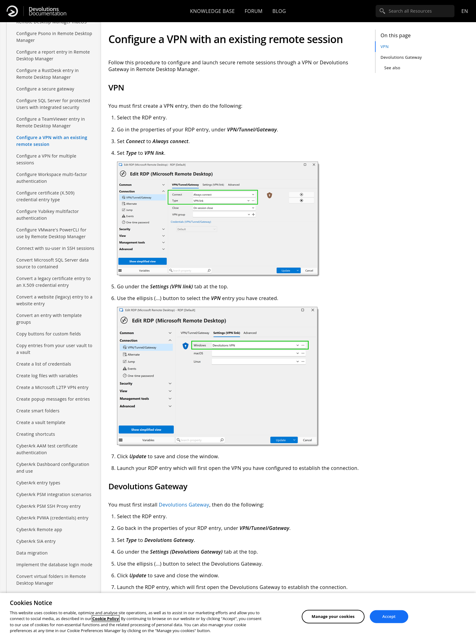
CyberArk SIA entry (36, 541)
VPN (385, 46)
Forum (253, 11)
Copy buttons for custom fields (48, 334)
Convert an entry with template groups (49, 318)
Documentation (48, 11)
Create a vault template (41, 422)
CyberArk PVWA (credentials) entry (52, 518)
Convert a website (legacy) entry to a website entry (54, 300)
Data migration (32, 553)
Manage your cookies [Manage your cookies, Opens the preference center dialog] (333, 616)
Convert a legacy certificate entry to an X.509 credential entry (53, 281)
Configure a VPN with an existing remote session (51, 140)
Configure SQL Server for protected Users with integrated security (53, 104)
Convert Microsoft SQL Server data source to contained (52, 263)
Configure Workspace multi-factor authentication (51, 177)
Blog (279, 11)
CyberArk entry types (38, 483)
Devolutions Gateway (401, 57)
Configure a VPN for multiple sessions (46, 159)
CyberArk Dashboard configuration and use (52, 467)
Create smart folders (37, 411)
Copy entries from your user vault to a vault (54, 349)
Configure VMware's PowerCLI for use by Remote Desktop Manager (51, 233)
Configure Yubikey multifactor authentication (47, 214)
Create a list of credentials (43, 364)
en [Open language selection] (464, 11)
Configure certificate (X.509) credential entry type (45, 196)
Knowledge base (212, 11)
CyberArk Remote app (39, 529)
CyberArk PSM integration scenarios (53, 494)
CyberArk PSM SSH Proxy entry (48, 506)
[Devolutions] (12, 11)
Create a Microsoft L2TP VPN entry (52, 387)
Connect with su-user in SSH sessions (55, 248)
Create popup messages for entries (53, 399)
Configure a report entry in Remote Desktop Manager (53, 55)
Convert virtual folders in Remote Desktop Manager (51, 579)
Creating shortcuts (35, 434)
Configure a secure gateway (45, 89)
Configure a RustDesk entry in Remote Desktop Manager (47, 73)
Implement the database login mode (54, 564)
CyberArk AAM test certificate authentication (47, 449)
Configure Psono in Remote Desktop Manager (54, 36)
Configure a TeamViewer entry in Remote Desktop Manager (50, 122)
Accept (389, 616)
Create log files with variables (47, 376)
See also (392, 67)
